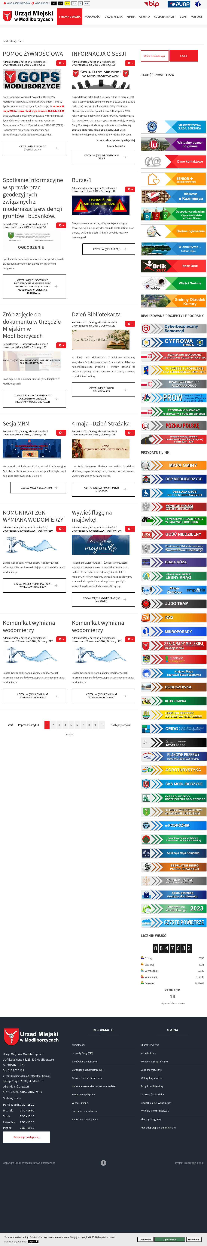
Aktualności (39, 134)
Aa (54, 3)
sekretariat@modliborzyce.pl (31, 1148)
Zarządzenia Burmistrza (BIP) (88, 1142)
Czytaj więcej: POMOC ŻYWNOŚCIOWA (32, 220)
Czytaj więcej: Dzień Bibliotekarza (101, 462)
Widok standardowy (17, 3)
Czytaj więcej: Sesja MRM (36, 560)
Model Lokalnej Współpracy (156, 1175)
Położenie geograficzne (154, 1134)
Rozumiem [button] (193, 1239)
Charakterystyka (150, 1117)
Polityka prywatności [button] (15, 1241)
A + (87, 3)
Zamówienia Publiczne (84, 1134)
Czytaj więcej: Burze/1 (107, 321)
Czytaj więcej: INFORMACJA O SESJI (101, 229)
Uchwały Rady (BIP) (82, 1125)
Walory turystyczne (152, 1150)
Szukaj (183, 128)
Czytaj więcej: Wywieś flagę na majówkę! (101, 672)
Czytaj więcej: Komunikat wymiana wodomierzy (32, 768)
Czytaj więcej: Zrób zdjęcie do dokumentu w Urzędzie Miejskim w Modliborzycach (32, 471)
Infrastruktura (148, 1125)
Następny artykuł (121, 797)
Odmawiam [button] (145, 1239)
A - (74, 3)
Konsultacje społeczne (85, 1183)
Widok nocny (41, 3)
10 (101, 797)
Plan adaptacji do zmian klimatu (158, 1200)
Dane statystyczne (151, 1142)
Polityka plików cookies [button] (104, 1237)
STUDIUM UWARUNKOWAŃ (155, 1183)
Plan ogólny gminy (151, 1192)
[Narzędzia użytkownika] (61, 135)
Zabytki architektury (152, 1158)
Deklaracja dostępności (27, 1209)
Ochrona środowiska (152, 1167)
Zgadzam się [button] (169, 1239)
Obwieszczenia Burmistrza (87, 1150)
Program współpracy (84, 1167)
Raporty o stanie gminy (85, 1192)
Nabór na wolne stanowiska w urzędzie (93, 1158)
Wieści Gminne (80, 1175)
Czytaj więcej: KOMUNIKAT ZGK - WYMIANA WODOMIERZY (32, 658)
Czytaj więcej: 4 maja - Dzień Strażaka (101, 562)
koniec (69, 807)
